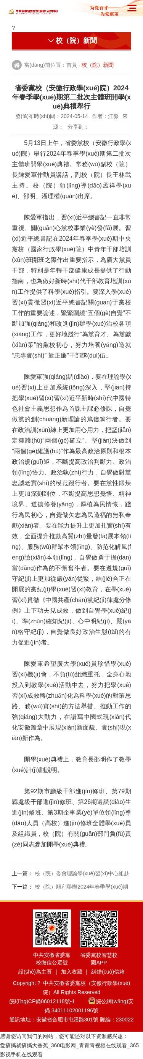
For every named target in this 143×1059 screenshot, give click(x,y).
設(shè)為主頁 (35, 972)
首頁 (71, 65)
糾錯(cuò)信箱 (108, 972)
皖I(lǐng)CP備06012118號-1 (48, 1001)
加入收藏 (71, 972)
